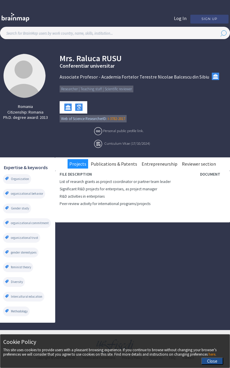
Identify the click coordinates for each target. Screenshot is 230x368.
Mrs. (67, 58)
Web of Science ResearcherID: (84, 118)
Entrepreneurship (159, 164)
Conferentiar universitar (87, 66)
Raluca (88, 58)
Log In (180, 18)
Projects (77, 164)
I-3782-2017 (116, 118)
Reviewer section (199, 164)
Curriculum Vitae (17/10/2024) (127, 143)
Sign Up (209, 19)
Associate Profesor (79, 76)
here (212, 354)
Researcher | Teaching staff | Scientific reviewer (96, 88)
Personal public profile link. (123, 130)
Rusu (112, 58)
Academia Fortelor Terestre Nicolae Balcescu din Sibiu (155, 76)
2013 (44, 117)
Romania (25, 106)
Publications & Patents (114, 164)
